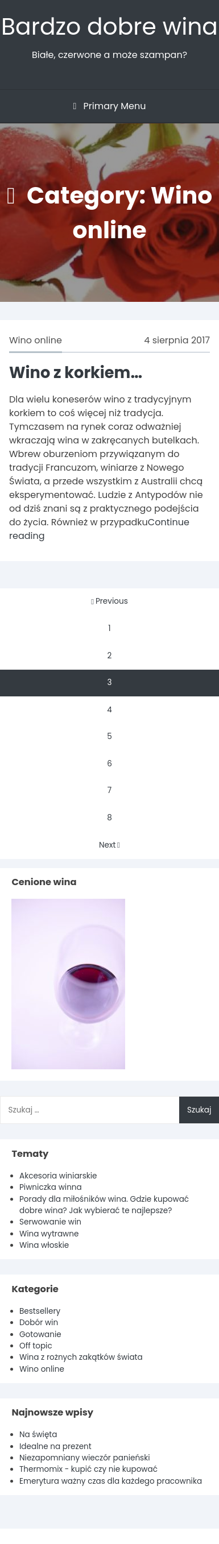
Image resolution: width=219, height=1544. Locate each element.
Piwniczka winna (50, 1187)
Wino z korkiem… (75, 373)
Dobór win (38, 1322)
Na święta (38, 1434)
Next (109, 845)
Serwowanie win (50, 1222)
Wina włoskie (44, 1245)
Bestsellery (39, 1311)
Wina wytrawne (48, 1233)
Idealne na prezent (55, 1446)
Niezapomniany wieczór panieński (84, 1457)
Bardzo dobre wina (109, 26)
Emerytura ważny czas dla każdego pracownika (110, 1481)
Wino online (35, 340)
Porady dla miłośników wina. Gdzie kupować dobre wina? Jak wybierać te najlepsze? (104, 1205)
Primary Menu (109, 106)
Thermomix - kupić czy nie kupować (88, 1469)
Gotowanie (40, 1334)
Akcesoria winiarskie (58, 1176)
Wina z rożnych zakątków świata (81, 1357)
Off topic (35, 1345)
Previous (109, 601)
